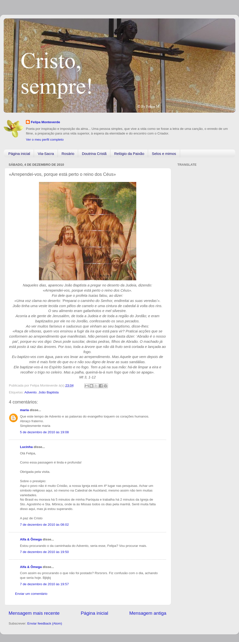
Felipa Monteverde (45, 122)
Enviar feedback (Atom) (44, 623)
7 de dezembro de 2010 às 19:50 (44, 552)
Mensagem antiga (147, 613)
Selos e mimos (164, 153)
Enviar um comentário (31, 594)
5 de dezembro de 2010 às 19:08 (44, 432)
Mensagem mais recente (34, 613)
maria (24, 410)
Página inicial (19, 153)
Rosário (68, 153)
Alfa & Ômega (31, 539)
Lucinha (26, 447)
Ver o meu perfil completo (45, 139)
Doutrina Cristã (94, 153)
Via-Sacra (46, 153)
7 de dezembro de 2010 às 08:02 (44, 524)
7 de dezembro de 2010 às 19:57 (44, 584)
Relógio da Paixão (129, 153)
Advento (30, 392)
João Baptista (48, 392)
